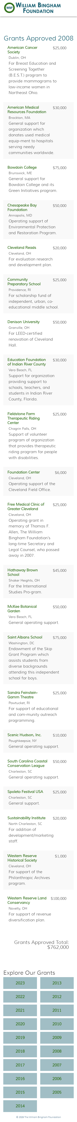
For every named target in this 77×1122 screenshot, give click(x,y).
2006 (56, 1078)
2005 (56, 1092)
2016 (20, 1078)
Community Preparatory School (23, 281)
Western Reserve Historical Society (22, 858)
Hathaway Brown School (22, 572)
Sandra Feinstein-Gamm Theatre (22, 694)
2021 (20, 1010)
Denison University (23, 322)
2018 (20, 1051)
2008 (56, 1051)
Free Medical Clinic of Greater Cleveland (25, 506)
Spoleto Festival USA (25, 792)
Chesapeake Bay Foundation (22, 207)
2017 (20, 1065)
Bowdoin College (22, 167)
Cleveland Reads (21, 247)
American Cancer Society (22, 49)
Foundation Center (23, 472)
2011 (56, 1010)
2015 (20, 1092)
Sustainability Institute (26, 818)
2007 (56, 1065)
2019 (20, 1037)
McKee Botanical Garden (22, 608)
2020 (20, 1023)
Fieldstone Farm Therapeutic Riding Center (23, 418)
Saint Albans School (24, 637)
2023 (20, 983)
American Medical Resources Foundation (26, 109)
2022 (20, 996)
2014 (20, 1105)
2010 (56, 1023)
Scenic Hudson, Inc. (24, 735)
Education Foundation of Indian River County (26, 362)
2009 (56, 1037)
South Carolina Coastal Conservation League (27, 763)
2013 (56, 983)
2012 (56, 996)
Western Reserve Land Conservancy (26, 900)
